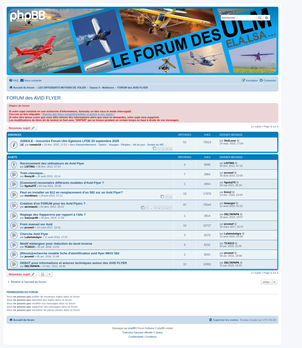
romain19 (35, 144)
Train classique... (32, 173)
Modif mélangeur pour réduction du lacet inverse (56, 243)
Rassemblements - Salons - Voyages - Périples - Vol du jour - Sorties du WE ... (121, 144)
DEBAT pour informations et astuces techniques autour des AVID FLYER (73, 263)
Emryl (227, 192)
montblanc (31, 195)
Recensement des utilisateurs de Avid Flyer (52, 163)
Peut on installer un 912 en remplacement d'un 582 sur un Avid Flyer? (71, 192)
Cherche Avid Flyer (34, 234)
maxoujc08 (31, 217)
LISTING (30, 166)
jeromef (229, 172)
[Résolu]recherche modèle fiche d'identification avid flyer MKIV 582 (69, 253)
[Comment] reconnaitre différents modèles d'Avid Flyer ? (62, 182)
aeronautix (31, 206)
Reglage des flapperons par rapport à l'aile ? (53, 214)
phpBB (131, 328)
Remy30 (29, 176)
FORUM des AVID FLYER (34, 98)
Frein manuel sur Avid (36, 224)
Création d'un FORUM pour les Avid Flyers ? (52, 203)
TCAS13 (29, 246)
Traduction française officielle (137, 332)
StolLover (230, 140)
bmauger (229, 203)
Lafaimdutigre (33, 237)
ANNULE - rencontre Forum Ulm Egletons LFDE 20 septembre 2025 (69, 141)
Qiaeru (159, 332)
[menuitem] (13, 80)
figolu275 (30, 185)
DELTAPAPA (231, 214)
